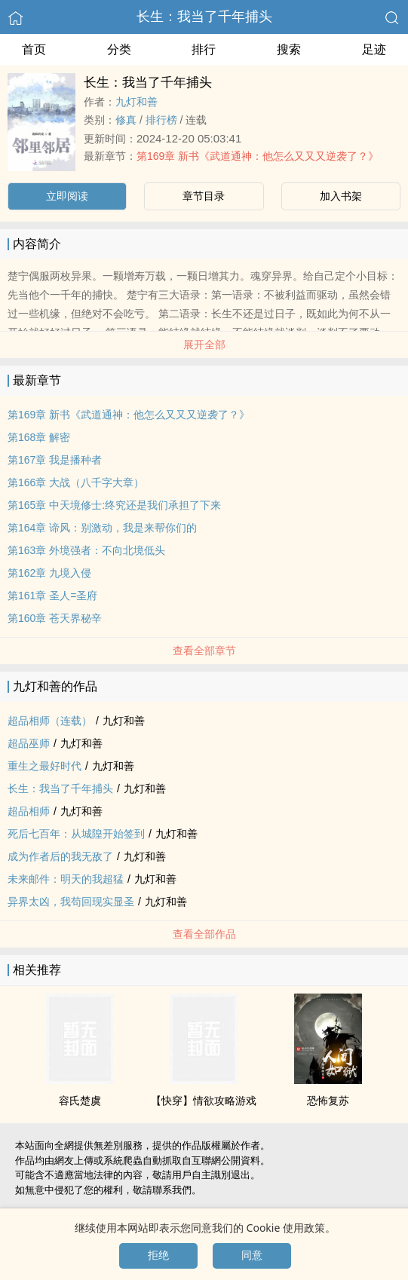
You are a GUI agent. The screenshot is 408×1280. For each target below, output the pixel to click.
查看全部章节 (204, 651)
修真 (126, 120)
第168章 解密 (39, 437)
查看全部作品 (204, 934)
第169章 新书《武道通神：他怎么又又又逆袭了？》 (258, 156)
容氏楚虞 (80, 1101)
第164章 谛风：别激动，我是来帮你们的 (102, 528)
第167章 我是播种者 (55, 460)
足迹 (374, 49)
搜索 (289, 49)
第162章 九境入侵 (49, 573)
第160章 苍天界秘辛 (55, 618)
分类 (119, 49)
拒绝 (158, 1255)
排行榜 (161, 120)
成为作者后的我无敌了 (60, 856)
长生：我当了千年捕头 (204, 16)
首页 (34, 49)
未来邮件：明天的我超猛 (66, 879)
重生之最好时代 (44, 766)
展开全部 (204, 344)
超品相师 (29, 811)
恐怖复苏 (328, 1101)
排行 (204, 49)
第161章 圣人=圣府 (52, 595)
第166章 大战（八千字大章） (76, 482)
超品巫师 (29, 743)
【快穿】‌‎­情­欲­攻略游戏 (203, 1101)
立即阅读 (67, 196)
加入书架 (341, 196)
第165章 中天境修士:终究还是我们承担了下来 (114, 505)
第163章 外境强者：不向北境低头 (86, 550)
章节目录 (204, 196)
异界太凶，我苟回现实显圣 (71, 902)
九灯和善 (136, 102)
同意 (251, 1255)
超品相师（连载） (50, 721)
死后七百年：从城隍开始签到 (76, 834)
